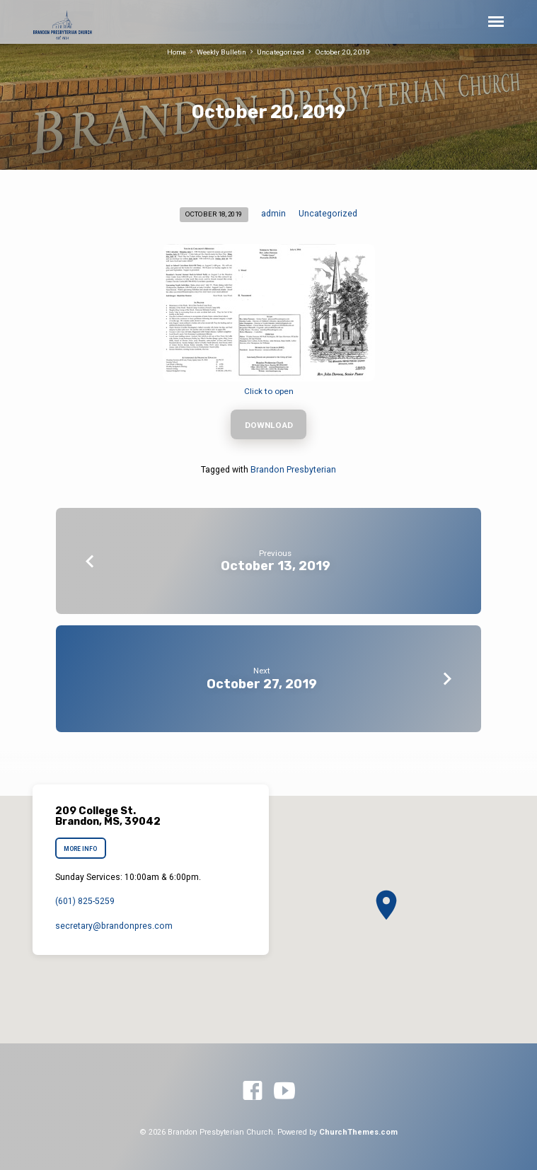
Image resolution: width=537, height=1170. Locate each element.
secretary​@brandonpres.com (114, 926)
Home (176, 52)
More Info (80, 848)
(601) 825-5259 (85, 901)
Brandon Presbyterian (293, 470)
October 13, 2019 (275, 565)
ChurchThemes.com (358, 1132)
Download (269, 425)
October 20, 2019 (342, 52)
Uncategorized (280, 52)
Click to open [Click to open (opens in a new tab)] (269, 391)
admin (273, 214)
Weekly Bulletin (221, 52)
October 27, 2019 (262, 683)
